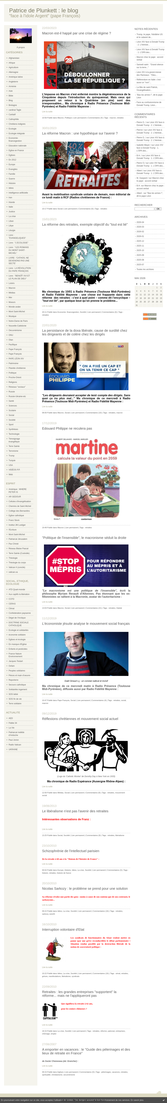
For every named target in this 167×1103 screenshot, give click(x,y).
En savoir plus (137, 1100)
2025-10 (140, 250)
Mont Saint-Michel (17, 311)
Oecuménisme (15, 330)
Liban (11, 221)
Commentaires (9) (93, 835)
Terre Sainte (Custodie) (19, 553)
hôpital (119, 608)
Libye (11, 225)
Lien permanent (79, 118)
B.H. (138, 185)
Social (11, 415)
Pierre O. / (141, 122)
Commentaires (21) (94, 608)
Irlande (12, 202)
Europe (12, 164)
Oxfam (12, 666)
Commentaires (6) (86, 209)
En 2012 (12, 160)
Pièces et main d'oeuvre (19, 675)
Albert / (140, 170)
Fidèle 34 (13, 723)
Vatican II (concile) (17, 567)
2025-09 (140, 255)
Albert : (140, 193)
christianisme (57, 1075)
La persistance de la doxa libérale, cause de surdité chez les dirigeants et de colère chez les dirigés (84, 332)
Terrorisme (13, 451)
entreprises (120, 1031)
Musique (12, 316)
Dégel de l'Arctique (17, 618)
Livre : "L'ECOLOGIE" (18, 243)
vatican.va (13, 572)
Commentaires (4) (95, 118)
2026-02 (140, 231)
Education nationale (17, 146)
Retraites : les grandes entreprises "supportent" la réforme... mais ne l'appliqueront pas (79, 993)
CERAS (12, 604)
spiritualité (46, 1075)
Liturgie (12, 230)
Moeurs (12, 302)
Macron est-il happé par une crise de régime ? (76, 33)
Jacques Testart (16, 661)
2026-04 (140, 222)
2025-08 (140, 260)
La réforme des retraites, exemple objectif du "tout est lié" (85, 224)
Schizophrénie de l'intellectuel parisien (70, 851)
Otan (11, 340)
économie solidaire (17, 635)
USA (11, 465)
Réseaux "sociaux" (17, 387)
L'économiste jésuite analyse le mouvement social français (86, 623)
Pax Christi (13, 544)
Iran (10, 197)
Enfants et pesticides (18, 649)
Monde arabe (15, 307)
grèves (45, 976)
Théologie (13, 558)
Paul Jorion (14, 740)
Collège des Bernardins (19, 511)
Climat (11, 608)
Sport (11, 424)
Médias (12, 293)
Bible (11, 96)
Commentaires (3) (114, 870)
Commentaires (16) (101, 911)
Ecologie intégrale (17, 133)
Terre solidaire (15, 703)
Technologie (14, 434)
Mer (10, 297)
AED (11, 718)
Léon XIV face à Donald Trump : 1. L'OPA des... (150, 148)
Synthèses (13, 429)
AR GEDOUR (15, 497)
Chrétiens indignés (17, 124)
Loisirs (12, 283)
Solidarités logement (18, 689)
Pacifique (13, 344)
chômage (46, 1034)
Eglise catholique (16, 515)
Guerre (12, 179)
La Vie (11, 728)
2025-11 (140, 246)
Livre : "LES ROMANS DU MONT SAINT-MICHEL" (19, 250)
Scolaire (12, 410)
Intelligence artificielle (18, 193)
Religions (13, 382)
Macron (12, 288)
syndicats (75, 976)
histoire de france (64, 873)
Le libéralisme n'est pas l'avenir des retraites (75, 811)
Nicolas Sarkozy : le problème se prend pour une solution (85, 888)
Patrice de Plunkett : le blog (43, 10)
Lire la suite (47, 111)
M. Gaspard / (142, 178)
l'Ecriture (12, 530)
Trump (11, 456)
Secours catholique (17, 685)
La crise (12, 216)
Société (12, 420)
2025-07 (140, 264)
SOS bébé (13, 694)
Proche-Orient (15, 377)
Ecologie (12, 129)
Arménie (12, 86)
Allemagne (13, 72)
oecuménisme (69, 1075)
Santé (11, 401)
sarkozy (45, 914)
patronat (111, 1031)
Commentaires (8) (93, 793)
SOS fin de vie (15, 699)
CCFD (11, 599)
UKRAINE (13, 749)
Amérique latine (16, 77)
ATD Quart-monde (17, 589)
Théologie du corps (17, 562)
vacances (116, 1072)
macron (113, 118)
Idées (11, 188)
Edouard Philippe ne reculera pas (67, 428)
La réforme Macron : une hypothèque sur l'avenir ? (80, 133)
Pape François (15, 349)
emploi (53, 1034)
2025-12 (140, 241)
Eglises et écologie (17, 639)
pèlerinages (106, 1072)
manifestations (55, 976)
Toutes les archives (145, 269)
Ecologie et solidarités (18, 630)
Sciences (13, 406)
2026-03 (140, 227)
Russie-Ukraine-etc (17, 396)
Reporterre (13, 680)
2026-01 (140, 236)
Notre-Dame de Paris (18, 321)
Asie (11, 91)
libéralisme (119, 835)
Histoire (12, 183)
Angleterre (13, 81)
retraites (120, 118)
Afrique (12, 63)
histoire (45, 873)
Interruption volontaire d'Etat (63, 929)
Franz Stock (14, 520)
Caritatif (12, 114)
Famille (12, 174)
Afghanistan (14, 58)
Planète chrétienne (17, 368)
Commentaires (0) (86, 1072)
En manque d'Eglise (18, 644)
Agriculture (13, 67)
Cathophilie (14, 119)
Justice (12, 211)
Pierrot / (140, 130)
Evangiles (13, 169)
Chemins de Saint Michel (20, 506)
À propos (21, 47)
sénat (118, 973)
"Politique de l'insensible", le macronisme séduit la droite (84, 538)
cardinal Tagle (15, 110)
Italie (11, 207)
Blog (11, 100)
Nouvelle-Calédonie (17, 326)
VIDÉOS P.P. (14, 470)
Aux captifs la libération (19, 594)
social (123, 700)
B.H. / (139, 155)
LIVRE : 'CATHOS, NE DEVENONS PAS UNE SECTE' (19, 261)
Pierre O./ (141, 163)
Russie (12, 391)
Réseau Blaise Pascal (18, 548)
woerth (52, 914)
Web (11, 474)
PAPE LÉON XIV (16, 358)
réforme (103, 1031)
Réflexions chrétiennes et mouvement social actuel (80, 719)
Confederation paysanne (20, 613)
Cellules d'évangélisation (20, 501)
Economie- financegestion (68, 312)
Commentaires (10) (94, 413)
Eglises (12, 155)
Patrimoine (13, 363)
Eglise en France (16, 150)
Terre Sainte (14, 446)
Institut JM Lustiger (17, 525)
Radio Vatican (15, 745)
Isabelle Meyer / (144, 145)
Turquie (12, 460)
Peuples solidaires (17, 670)
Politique (12, 373)
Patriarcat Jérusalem (18, 539)
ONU (11, 335)
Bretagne (13, 105)
